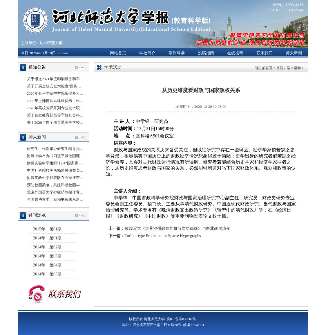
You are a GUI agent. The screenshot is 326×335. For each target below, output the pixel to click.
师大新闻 (294, 53)
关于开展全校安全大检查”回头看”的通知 (61, 86)
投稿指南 (206, 53)
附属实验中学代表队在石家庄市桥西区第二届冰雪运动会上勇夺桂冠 (83, 177)
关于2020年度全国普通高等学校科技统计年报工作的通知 (74, 122)
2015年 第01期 (47, 229)
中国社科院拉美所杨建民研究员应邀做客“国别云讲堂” (72, 170)
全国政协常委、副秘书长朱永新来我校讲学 (63, 199)
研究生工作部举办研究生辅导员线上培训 (61, 148)
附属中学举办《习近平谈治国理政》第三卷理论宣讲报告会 (76, 156)
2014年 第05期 (47, 274)
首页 (279, 68)
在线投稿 (235, 53)
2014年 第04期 (47, 265)
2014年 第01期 (47, 238)
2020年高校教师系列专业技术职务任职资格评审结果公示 (74, 108)
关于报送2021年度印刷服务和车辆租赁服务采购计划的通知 (76, 79)
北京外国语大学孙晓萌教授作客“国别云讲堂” (64, 192)
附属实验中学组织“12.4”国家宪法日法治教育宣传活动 (71, 163)
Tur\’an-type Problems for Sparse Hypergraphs (163, 236)
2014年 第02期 (47, 247)
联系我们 (264, 53)
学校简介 (147, 53)
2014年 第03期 (47, 256)
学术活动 (294, 68)
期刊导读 (177, 53)
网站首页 (118, 53)
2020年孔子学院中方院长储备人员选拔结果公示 (66, 93)
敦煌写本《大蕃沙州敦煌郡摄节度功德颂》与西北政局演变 (177, 228)
